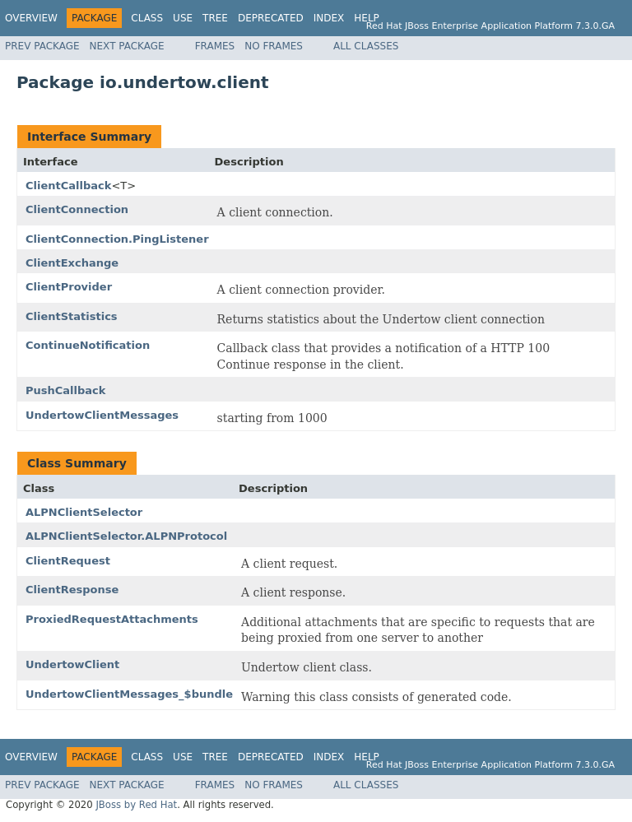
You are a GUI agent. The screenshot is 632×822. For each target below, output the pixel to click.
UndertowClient (72, 664)
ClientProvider (69, 287)
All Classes (365, 46)
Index (329, 18)
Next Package (127, 46)
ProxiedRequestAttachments (112, 619)
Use (183, 18)
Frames (215, 46)
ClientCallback (68, 185)
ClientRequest (68, 561)
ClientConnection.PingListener (117, 239)
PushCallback (65, 390)
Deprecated (271, 18)
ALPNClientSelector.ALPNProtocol (126, 536)
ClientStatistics (72, 316)
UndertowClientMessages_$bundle (129, 694)
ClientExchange (72, 263)
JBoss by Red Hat (136, 804)
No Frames (273, 46)
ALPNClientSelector (84, 512)
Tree (215, 18)
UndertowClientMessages (102, 415)
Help (366, 18)
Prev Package (42, 46)
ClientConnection (77, 209)
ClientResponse (72, 589)
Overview (31, 18)
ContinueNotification (88, 345)
